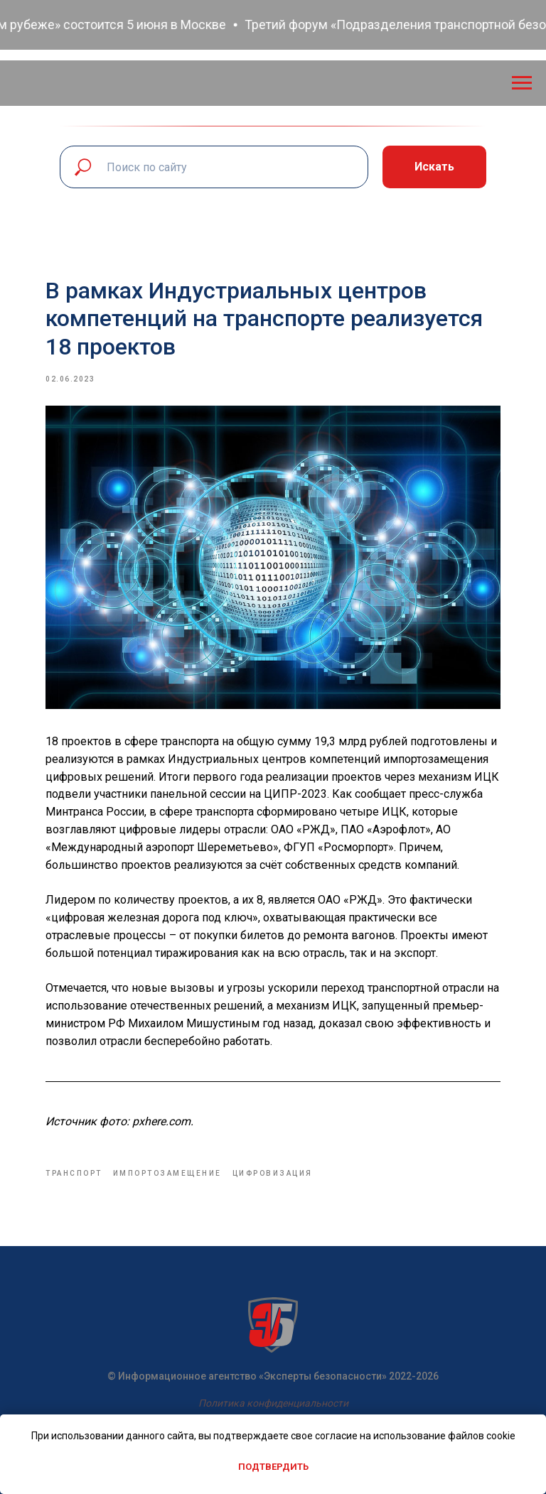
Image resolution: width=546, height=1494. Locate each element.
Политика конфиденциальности (273, 1403)
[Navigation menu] (522, 83)
